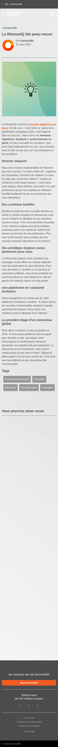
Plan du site (29, 718)
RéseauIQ (10, 387)
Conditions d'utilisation (29, 726)
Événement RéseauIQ (17, 379)
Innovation (47, 387)
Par (25, 40)
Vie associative (29, 387)
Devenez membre (29, 682)
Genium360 (28, 731)
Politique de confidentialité (29, 722)
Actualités (39, 379)
